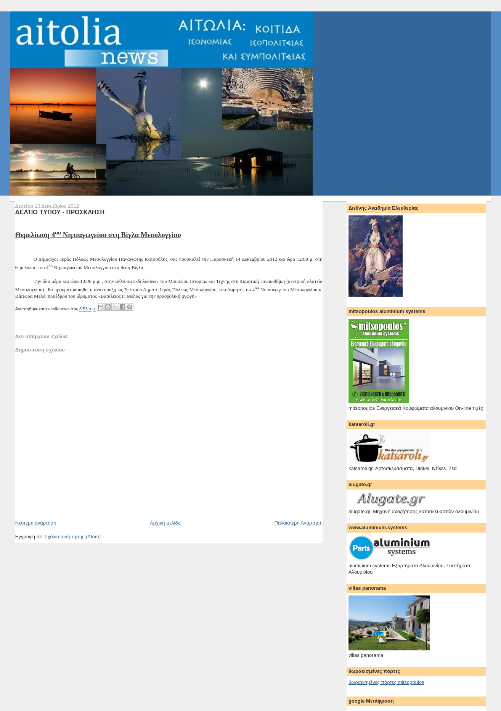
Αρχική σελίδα (165, 523)
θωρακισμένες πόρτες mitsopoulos (386, 682)
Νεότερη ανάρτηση (35, 523)
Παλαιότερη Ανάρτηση (299, 523)
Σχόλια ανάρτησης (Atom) (73, 536)
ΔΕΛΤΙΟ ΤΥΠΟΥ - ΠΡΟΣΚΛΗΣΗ (59, 212)
